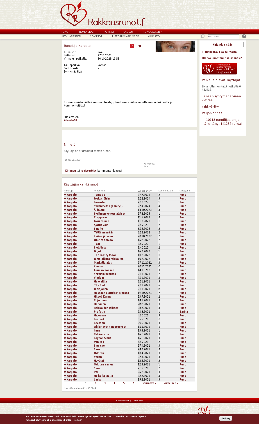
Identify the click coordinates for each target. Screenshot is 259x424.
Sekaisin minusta (105, 273)
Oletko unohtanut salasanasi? (222, 58)
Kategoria (185, 190)
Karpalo (70, 194)
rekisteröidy (89, 170)
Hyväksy (226, 419)
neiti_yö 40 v (210, 106)
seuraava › (149, 383)
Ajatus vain (101, 224)
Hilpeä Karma (102, 296)
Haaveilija (100, 281)
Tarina (184, 311)
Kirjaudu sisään (223, 44)
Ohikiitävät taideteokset (110, 326)
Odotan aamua (103, 364)
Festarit (99, 319)
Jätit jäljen (101, 289)
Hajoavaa (100, 315)
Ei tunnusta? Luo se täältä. (219, 52)
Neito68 (70, 120)
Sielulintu (100, 247)
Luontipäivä (145, 190)
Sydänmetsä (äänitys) (108, 206)
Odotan (99, 353)
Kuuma (98, 266)
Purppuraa (101, 217)
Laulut (128, 31)
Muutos (99, 341)
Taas (97, 243)
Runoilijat (86, 31)
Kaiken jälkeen (103, 236)
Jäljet (97, 251)
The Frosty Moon (105, 255)
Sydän (98, 356)
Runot (65, 31)
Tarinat (108, 31)
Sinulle (98, 228)
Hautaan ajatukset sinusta (111, 292)
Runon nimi (99, 190)
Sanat (98, 349)
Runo (146, 166)
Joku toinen (101, 221)
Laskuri (98, 379)
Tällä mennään (103, 232)
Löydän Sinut (102, 338)
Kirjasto (154, 36)
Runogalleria (152, 31)
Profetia (99, 311)
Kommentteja (165, 190)
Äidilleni (99, 209)
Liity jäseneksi (71, 36)
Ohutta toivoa (103, 240)
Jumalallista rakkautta (109, 258)
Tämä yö (99, 194)
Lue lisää (77, 420)
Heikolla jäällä (103, 375)
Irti (96, 372)
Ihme (97, 330)
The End (99, 285)
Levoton (99, 323)
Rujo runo (100, 300)
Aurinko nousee (104, 270)
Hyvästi (99, 360)
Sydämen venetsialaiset (109, 213)
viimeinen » (171, 383)
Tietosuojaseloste (125, 36)
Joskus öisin (102, 198)
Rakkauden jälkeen (106, 307)
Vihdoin (99, 277)
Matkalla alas (103, 262)
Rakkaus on (101, 334)
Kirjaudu (70, 170)
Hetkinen (100, 304)
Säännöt (96, 36)
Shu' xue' (99, 345)
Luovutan (100, 202)
